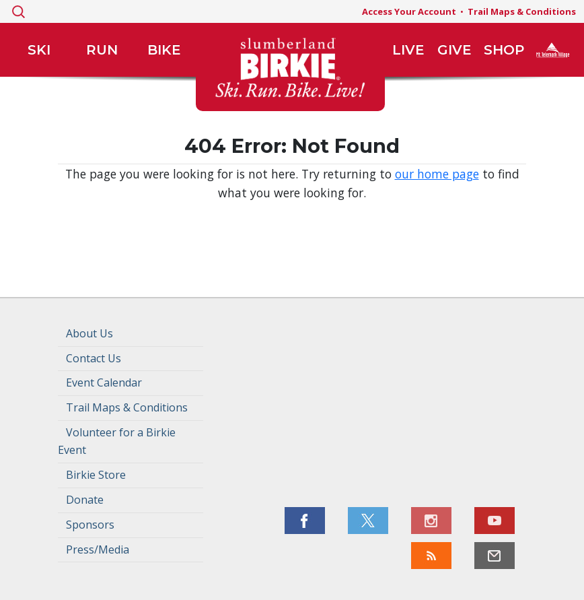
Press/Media (97, 549)
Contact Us (93, 358)
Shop (504, 50)
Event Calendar (104, 382)
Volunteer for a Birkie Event (117, 441)
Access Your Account (409, 11)
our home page (437, 174)
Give (454, 50)
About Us (89, 333)
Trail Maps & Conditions (522, 11)
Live (408, 50)
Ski (39, 50)
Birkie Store (96, 474)
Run (102, 50)
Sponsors (90, 524)
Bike (164, 50)
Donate (85, 499)
